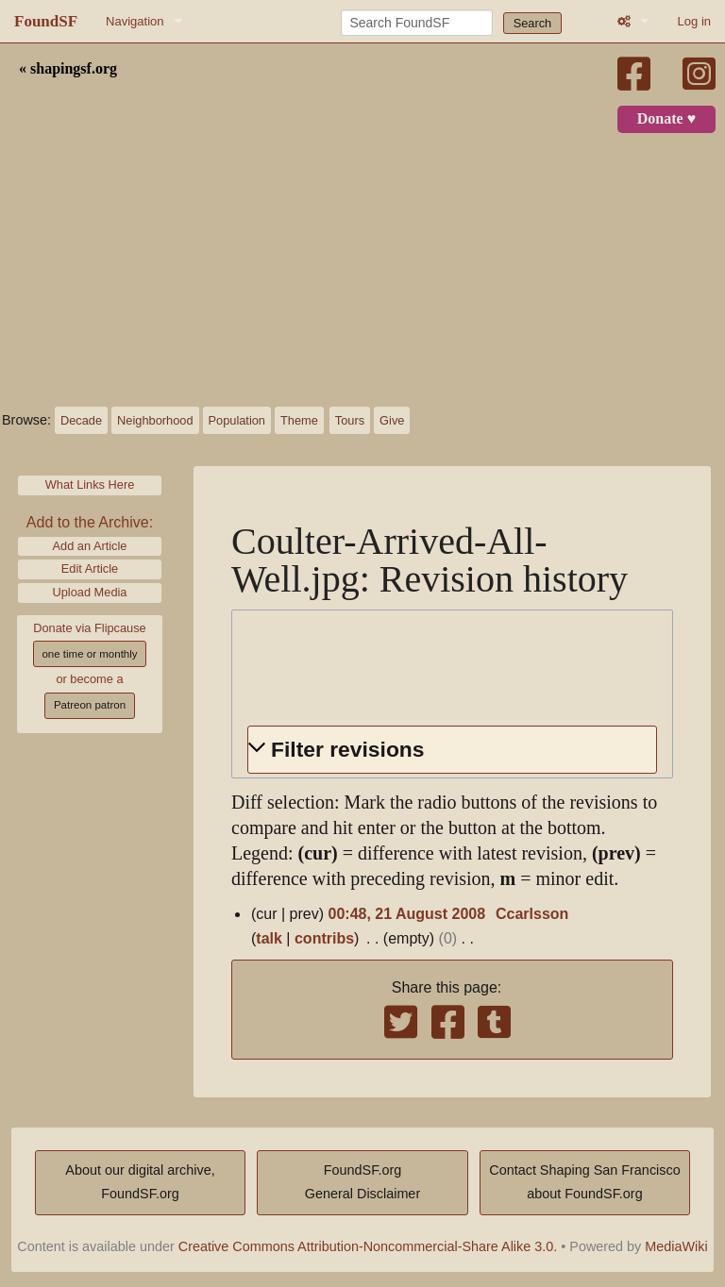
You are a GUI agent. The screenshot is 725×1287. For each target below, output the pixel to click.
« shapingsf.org (68, 68)
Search (533, 23)
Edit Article (89, 568)
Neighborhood (155, 420)
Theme (299, 420)
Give (391, 420)
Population (237, 420)
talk (269, 938)
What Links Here (90, 484)
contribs (324, 938)
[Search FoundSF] (417, 22)
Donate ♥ (666, 118)
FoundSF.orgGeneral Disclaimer (362, 1182)
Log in (694, 21)
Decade (81, 420)
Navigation (134, 21)
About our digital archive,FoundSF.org (139, 1182)
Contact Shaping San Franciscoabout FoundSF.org (584, 1182)
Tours (349, 420)
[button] (452, 750)
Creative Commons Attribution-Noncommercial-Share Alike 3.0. (368, 1246)
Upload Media (90, 592)
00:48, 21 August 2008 (407, 914)
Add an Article (90, 546)
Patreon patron (90, 704)
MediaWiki (676, 1246)
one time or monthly (89, 654)
